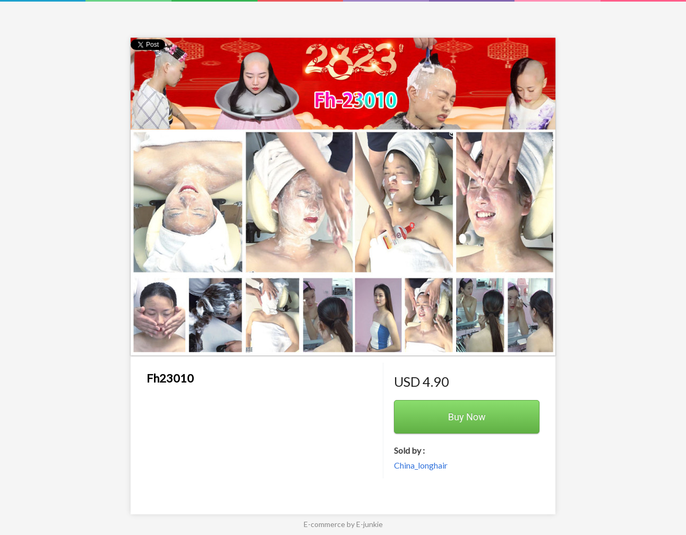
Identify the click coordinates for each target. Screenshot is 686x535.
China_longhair (421, 465)
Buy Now (467, 416)
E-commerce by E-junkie (343, 524)
